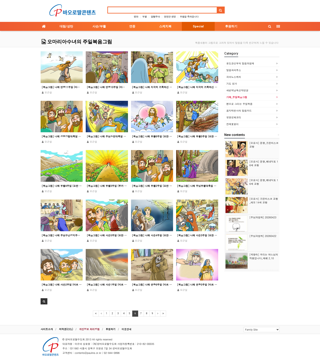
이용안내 (126, 329)
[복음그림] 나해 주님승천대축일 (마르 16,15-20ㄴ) (107, 136)
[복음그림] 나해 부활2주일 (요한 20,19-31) (152, 185)
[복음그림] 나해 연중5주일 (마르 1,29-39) (197, 284)
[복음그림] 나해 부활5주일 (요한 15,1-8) (197, 136)
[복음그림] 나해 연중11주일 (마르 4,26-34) (62, 87)
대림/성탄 (66, 26)
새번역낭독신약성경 (237, 90)
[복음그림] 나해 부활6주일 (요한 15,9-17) (152, 136)
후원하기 (231, 26)
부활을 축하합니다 (189, 16)
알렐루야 (155, 16)
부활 (144, 16)
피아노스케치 (233, 77)
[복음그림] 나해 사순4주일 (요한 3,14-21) (152, 235)
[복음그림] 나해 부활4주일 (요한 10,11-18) (62, 185)
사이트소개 (47, 329)
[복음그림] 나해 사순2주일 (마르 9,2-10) (62, 284)
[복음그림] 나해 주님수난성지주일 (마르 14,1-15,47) (62, 235)
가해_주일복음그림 (236, 97)
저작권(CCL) (66, 329)
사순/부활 (99, 26)
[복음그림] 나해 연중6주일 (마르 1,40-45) (152, 284)
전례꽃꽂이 (232, 124)
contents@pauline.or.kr (88, 352)
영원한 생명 (170, 16)
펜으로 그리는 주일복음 (239, 103)
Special (198, 26)
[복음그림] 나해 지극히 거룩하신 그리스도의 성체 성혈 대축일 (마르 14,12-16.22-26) (152, 87)
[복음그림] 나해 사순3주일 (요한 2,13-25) (197, 235)
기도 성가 (231, 83)
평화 (136, 16)
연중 (132, 26)
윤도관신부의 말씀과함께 (240, 63)
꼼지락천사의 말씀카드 (239, 110)
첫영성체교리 (233, 117)
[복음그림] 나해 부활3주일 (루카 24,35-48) (107, 185)
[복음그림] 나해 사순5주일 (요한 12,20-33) (107, 235)
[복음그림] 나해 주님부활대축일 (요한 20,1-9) (197, 185)
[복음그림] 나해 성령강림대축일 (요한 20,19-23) (62, 136)
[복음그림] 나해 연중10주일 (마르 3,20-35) (107, 87)
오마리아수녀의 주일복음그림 (77, 42)
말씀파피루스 (233, 70)
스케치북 (165, 26)
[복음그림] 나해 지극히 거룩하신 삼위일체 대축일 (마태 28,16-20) (197, 87)
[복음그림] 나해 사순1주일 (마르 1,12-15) (107, 284)
